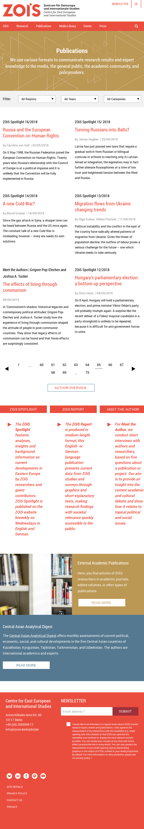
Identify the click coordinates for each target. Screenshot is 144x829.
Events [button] (88, 26)
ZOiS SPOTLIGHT (23, 409)
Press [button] (103, 26)
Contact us (14, 800)
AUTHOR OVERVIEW (71, 387)
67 (122, 364)
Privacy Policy (17, 793)
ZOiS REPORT (73, 409)
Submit (125, 711)
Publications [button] (43, 26)
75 (87, 372)
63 (76, 364)
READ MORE (102, 602)
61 (53, 364)
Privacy (12, 807)
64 (87, 364)
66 (110, 364)
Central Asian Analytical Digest (32, 635)
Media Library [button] (67, 26)
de (136, 4)
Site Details (15, 787)
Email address (74, 711)
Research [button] (22, 26)
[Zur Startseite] (41, 11)
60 (42, 364)
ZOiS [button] (6, 26)
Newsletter (120, 4)
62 (64, 364)
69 (64, 372)
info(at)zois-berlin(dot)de (22, 729)
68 (53, 372)
